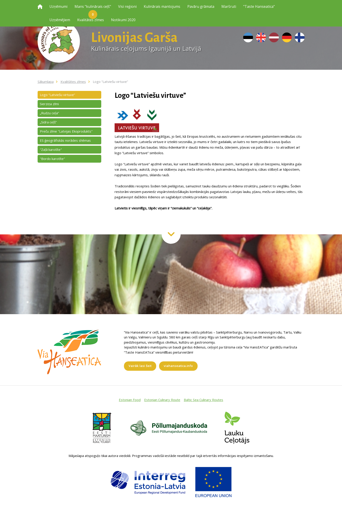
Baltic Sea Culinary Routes (203, 399)
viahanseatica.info (178, 366)
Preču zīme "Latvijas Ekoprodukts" (66, 131)
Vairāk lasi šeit (140, 366)
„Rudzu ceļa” (49, 113)
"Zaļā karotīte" (51, 149)
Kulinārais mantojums (162, 6)
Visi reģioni (127, 6)
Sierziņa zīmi (49, 104)
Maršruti (228, 6)
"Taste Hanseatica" (259, 6)
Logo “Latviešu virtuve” (110, 81)
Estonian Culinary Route (162, 399)
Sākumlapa (46, 81)
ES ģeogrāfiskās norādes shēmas (65, 140)
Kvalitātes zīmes (90, 19)
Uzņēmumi (58, 6)
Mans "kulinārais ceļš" (93, 8)
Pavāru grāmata (200, 6)
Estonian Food (130, 399)
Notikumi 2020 (123, 19)
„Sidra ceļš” (48, 122)
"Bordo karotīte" (52, 158)
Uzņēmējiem (59, 19)
